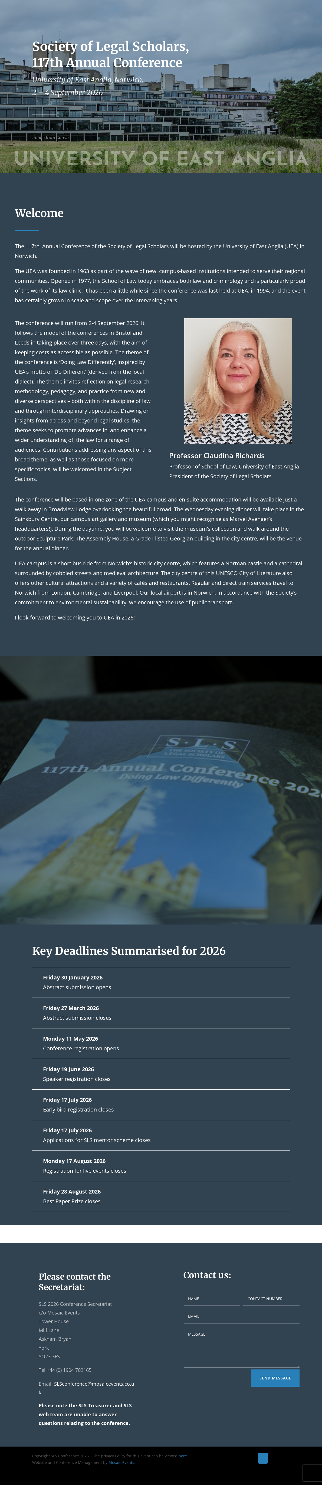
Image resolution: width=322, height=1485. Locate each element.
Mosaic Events (121, 1462)
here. (183, 1455)
